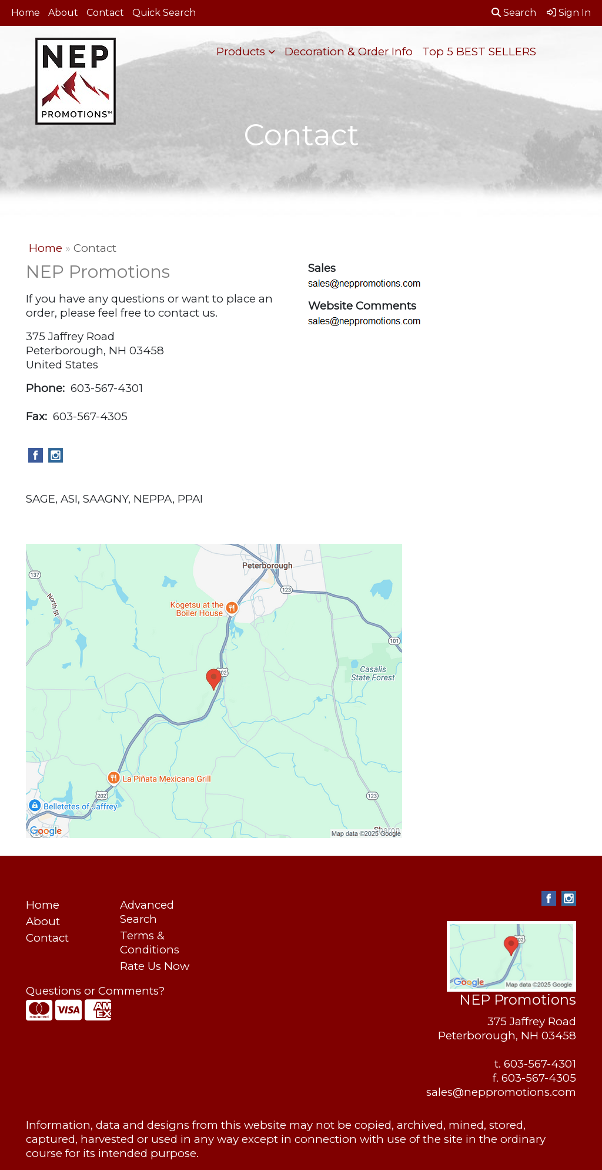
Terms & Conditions (149, 942)
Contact (105, 12)
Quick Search (164, 12)
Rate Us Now (154, 966)
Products (240, 51)
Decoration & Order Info (349, 51)
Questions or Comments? (95, 991)
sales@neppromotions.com (501, 1092)
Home (25, 12)
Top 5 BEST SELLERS (479, 51)
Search (513, 12)
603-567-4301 (540, 1064)
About (63, 12)
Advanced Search (147, 912)
